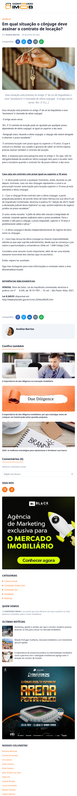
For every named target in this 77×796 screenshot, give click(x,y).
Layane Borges (8, 781)
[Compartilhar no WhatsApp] (41, 41)
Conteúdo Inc (10, 589)
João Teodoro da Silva (11, 772)
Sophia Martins (8, 794)
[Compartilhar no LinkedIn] (29, 41)
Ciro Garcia (7, 759)
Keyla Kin (6, 777)
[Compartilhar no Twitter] (23, 41)
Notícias (7, 598)
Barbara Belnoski (9, 751)
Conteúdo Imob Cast (13, 585)
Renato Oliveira (9, 789)
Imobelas (8, 594)
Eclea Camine (8, 764)
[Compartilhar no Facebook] (17, 41)
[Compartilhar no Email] (35, 41)
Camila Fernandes (10, 755)
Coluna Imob (9, 581)
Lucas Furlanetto (9, 785)
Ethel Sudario (8, 768)
